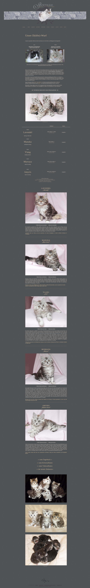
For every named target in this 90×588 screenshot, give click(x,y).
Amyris (27, 172)
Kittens (38, 27)
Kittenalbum (34, 72)
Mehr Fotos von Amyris (42, 442)
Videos (52, 27)
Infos (61, 27)
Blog (65, 27)
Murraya (28, 161)
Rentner (43, 27)
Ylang (28, 152)
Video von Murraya (52, 386)
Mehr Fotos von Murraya (42, 386)
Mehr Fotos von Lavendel (41, 225)
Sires (29, 27)
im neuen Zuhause (45, 469)
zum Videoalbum (45, 466)
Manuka (28, 142)
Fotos (48, 27)
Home (24, 27)
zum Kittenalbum (45, 463)
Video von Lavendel (52, 225)
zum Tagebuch (45, 459)
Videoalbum (58, 71)
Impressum (59, 585)
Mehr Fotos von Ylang (42, 328)
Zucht (57, 27)
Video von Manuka (52, 276)
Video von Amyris (52, 442)
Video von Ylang (52, 328)
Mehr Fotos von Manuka (42, 276)
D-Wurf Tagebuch (51, 71)
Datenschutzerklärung (50, 585)
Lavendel (27, 132)
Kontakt (41, 585)
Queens (33, 27)
